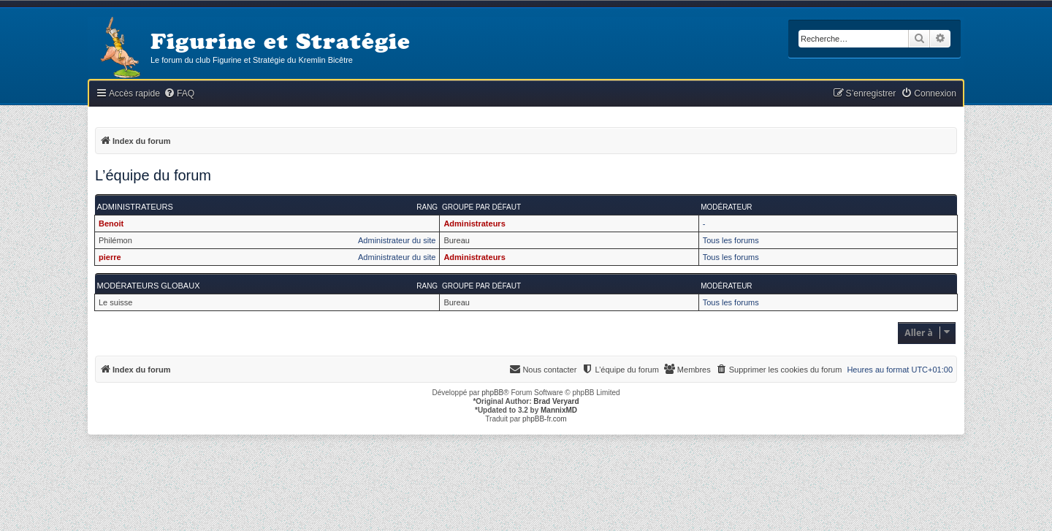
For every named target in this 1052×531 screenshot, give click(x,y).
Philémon (115, 240)
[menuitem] (179, 94)
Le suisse (115, 302)
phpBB (492, 393)
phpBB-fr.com (544, 419)
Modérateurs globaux (148, 285)
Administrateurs (135, 206)
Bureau (456, 240)
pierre (110, 257)
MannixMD (559, 410)
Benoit (111, 223)
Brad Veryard (556, 401)
